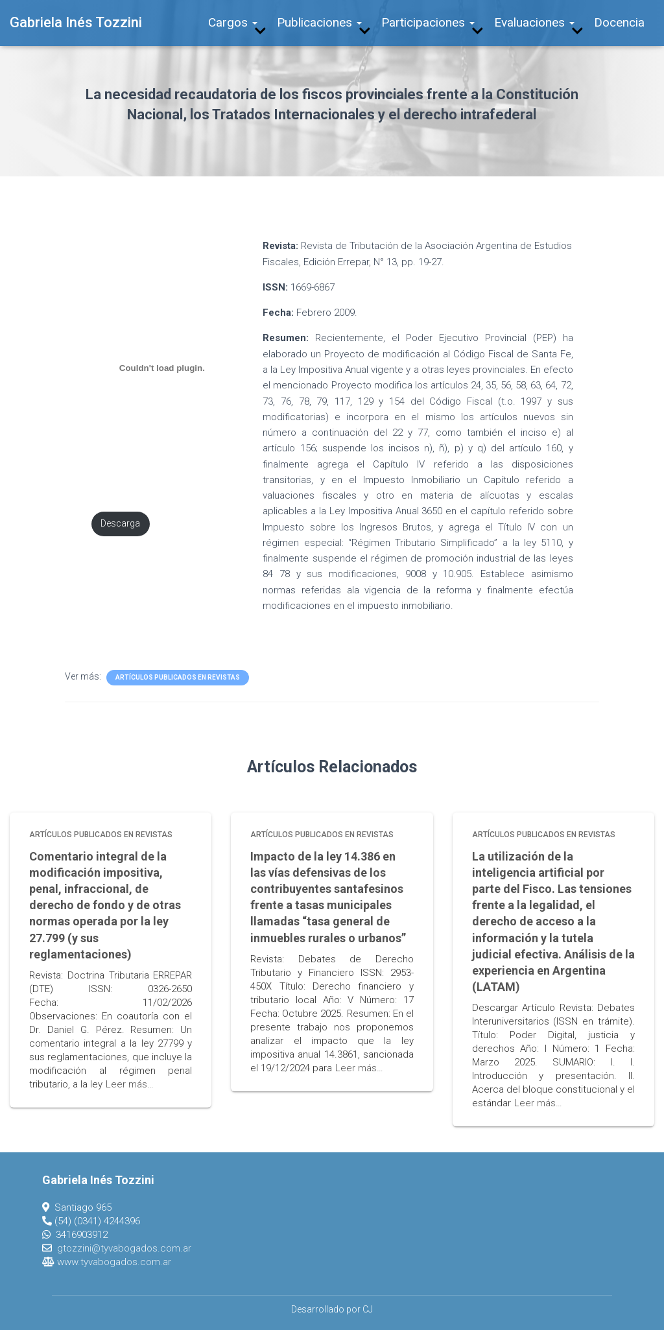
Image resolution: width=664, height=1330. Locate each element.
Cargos (232, 22)
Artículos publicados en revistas (177, 677)
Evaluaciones (534, 22)
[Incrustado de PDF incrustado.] (161, 367)
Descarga (120, 523)
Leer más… (130, 1084)
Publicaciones (319, 22)
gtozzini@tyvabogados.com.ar (124, 1248)
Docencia (619, 22)
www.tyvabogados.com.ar (114, 1262)
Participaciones (428, 22)
